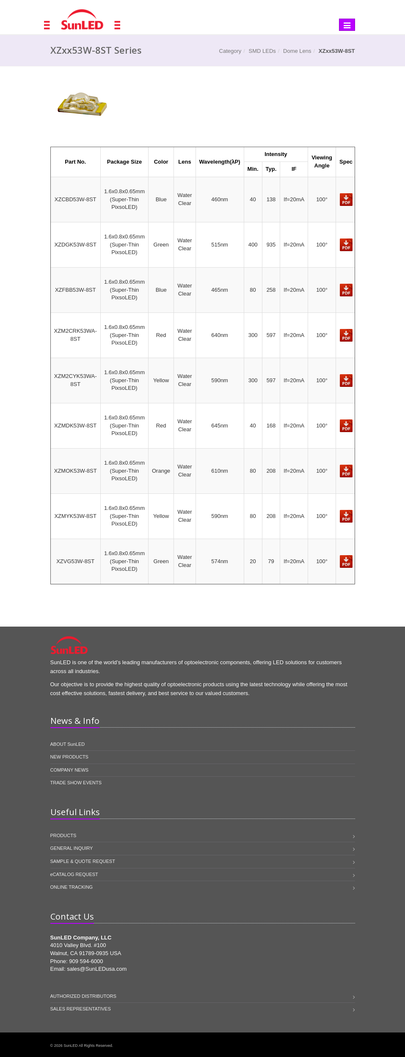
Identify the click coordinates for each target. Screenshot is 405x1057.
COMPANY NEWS (69, 769)
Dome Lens (297, 51)
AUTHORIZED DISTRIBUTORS (83, 996)
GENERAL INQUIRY (71, 848)
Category (230, 51)
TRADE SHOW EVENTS (76, 782)
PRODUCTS (63, 835)
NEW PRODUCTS (69, 756)
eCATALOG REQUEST (74, 874)
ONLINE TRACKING (71, 887)
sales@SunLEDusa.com (97, 969)
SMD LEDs (262, 51)
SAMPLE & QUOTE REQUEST (82, 861)
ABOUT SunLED (67, 744)
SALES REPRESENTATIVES (80, 1008)
